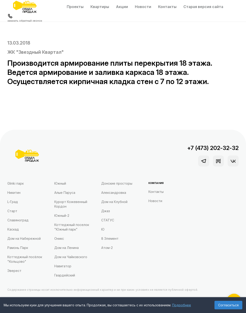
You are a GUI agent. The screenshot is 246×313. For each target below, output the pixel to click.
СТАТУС (107, 220)
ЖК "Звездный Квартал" (35, 52)
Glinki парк (15, 183)
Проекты (75, 6)
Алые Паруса (64, 193)
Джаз (105, 211)
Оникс (59, 238)
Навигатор (62, 266)
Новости (143, 6)
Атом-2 (107, 248)
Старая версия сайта (203, 6)
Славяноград (18, 220)
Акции (122, 6)
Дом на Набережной (24, 238)
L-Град (12, 202)
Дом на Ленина (66, 248)
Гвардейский (64, 275)
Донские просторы (116, 183)
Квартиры (99, 6)
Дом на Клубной (114, 202)
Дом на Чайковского (70, 257)
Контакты (167, 6)
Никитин (13, 193)
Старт (12, 211)
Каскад (13, 229)
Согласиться (228, 305)
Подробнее (181, 305)
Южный (60, 183)
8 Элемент (110, 238)
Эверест (14, 271)
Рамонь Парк (17, 248)
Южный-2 (61, 215)
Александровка (113, 193)
